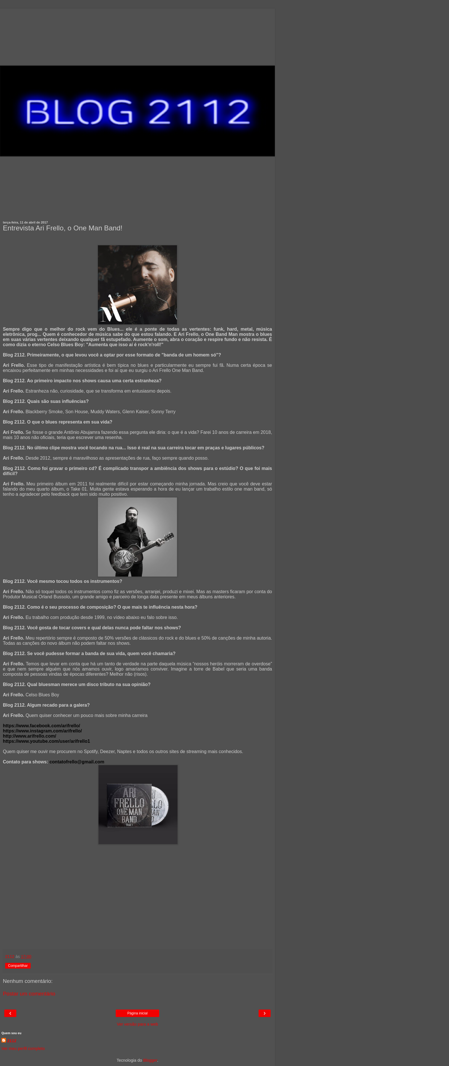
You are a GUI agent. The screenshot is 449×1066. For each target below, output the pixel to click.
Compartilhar (18, 966)
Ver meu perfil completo (23, 1048)
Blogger (150, 1060)
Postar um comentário (29, 994)
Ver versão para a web (137, 1024)
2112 (11, 1040)
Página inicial (137, 1013)
